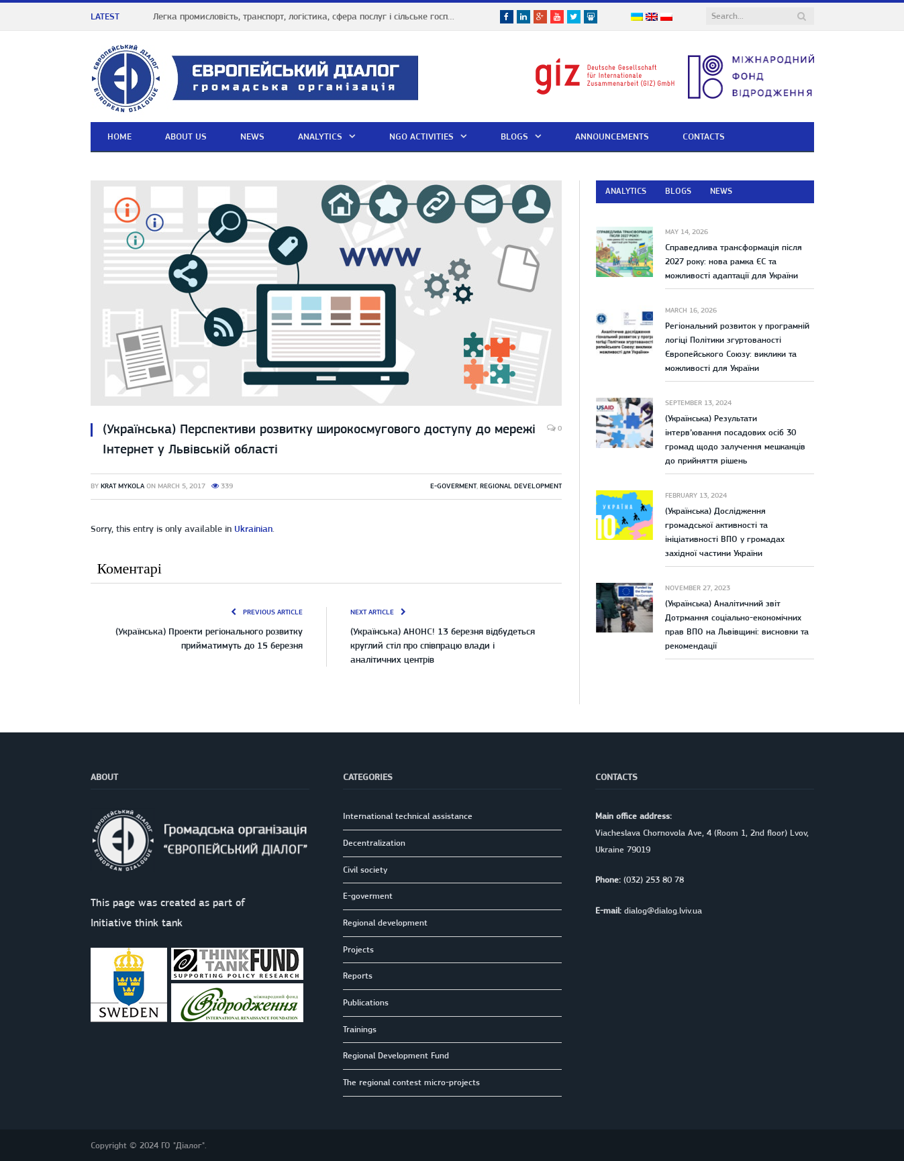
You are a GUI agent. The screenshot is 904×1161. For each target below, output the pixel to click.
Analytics (320, 136)
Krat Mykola (122, 486)
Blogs (514, 136)
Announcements (612, 136)
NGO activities (421, 136)
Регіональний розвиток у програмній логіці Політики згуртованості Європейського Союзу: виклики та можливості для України (737, 347)
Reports (357, 976)
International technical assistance (407, 816)
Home (119, 136)
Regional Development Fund (396, 1055)
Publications (366, 1002)
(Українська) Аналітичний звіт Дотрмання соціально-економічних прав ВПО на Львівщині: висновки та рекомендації (737, 624)
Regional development (521, 486)
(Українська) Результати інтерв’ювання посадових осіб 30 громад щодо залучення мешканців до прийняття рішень (735, 439)
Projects (358, 949)
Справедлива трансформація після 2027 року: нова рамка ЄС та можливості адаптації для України (733, 261)
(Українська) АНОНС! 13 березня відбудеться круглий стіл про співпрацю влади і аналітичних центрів (442, 645)
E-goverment (453, 486)
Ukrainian (253, 528)
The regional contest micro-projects (411, 1082)
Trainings (359, 1029)
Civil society (365, 870)
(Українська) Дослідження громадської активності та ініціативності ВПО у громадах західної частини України (725, 532)
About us (186, 136)
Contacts (704, 136)
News (252, 136)
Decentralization (374, 843)
